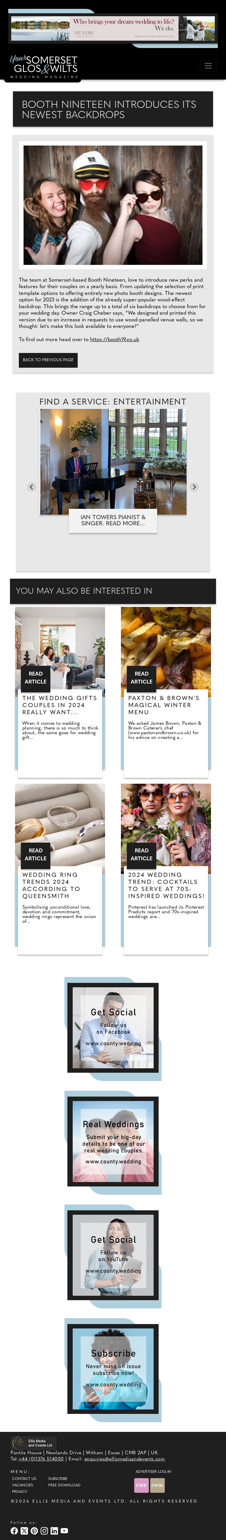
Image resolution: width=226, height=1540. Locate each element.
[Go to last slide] (31, 487)
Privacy (19, 1492)
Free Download (64, 1485)
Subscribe (57, 1479)
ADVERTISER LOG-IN (153, 1472)
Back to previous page (48, 360)
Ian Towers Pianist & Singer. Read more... (113, 521)
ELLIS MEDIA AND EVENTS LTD (78, 1501)
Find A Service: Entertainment (113, 402)
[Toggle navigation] (208, 66)
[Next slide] (194, 487)
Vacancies (22, 1485)
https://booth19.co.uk (114, 340)
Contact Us (24, 1479)
